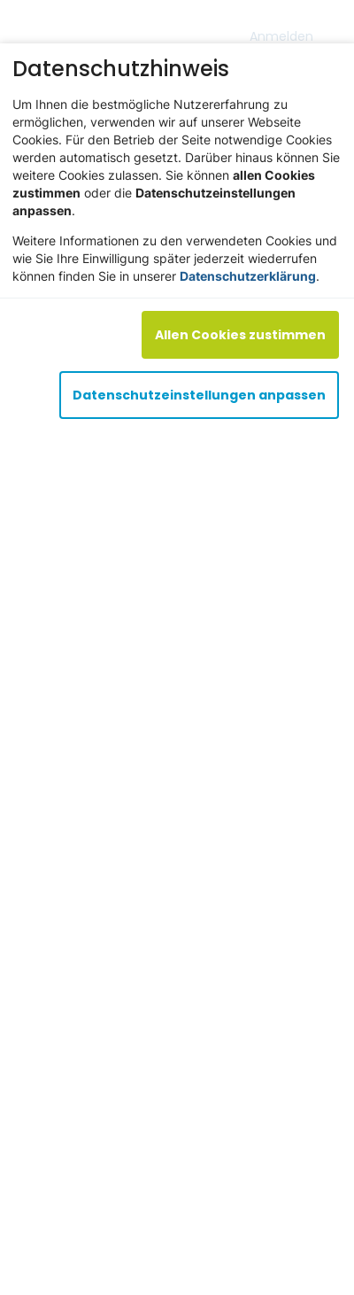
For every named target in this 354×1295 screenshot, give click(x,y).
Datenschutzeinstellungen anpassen (199, 395)
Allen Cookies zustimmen (240, 335)
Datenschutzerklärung (248, 275)
